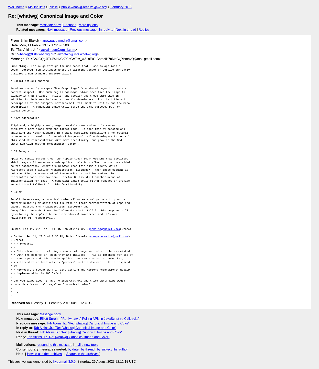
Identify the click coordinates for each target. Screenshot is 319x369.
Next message (57, 29)
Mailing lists (36, 7)
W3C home (16, 7)
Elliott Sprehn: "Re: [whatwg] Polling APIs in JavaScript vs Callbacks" (90, 318)
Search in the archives (82, 354)
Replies (144, 29)
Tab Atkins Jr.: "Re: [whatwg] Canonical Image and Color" (88, 323)
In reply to (106, 29)
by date (73, 349)
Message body (50, 25)
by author (121, 349)
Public (53, 7)
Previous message (83, 29)
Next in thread (126, 29)
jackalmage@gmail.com (58, 49)
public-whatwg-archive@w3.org (84, 7)
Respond (69, 25)
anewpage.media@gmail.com (63, 40)
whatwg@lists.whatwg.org (36, 54)
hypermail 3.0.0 (64, 361)
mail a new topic (86, 344)
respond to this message (54, 344)
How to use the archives (44, 354)
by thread (88, 349)
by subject (104, 349)
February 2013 (121, 7)
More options (88, 25)
